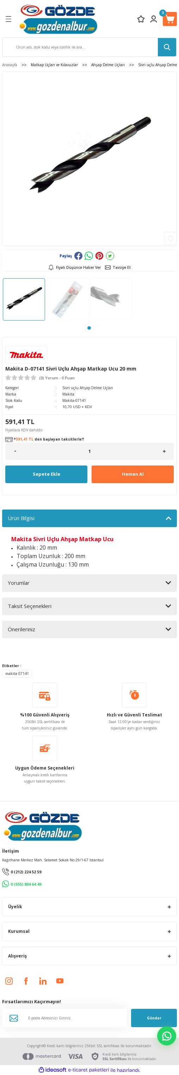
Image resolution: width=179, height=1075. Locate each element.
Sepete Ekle (46, 474)
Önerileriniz (21, 629)
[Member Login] (153, 19)
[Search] (89, 47)
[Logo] (58, 18)
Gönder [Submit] (154, 1018)
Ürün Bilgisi (21, 517)
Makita (68, 394)
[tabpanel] (24, 299)
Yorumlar (19, 582)
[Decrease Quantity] (15, 451)
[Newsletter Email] (64, 1018)
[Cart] (170, 19)
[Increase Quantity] (164, 451)
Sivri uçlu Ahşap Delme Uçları (87, 387)
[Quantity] (89, 451)
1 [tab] (89, 328)
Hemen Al (133, 474)
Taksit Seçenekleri (29, 605)
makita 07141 (17, 673)
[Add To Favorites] (170, 238)
